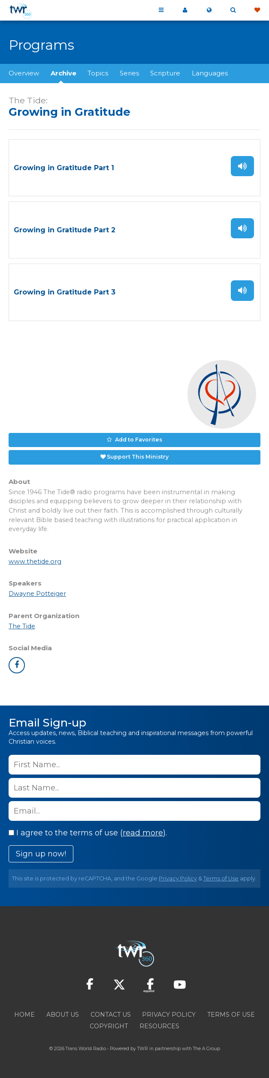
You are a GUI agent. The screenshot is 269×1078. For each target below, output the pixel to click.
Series (129, 73)
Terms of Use (221, 878)
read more (143, 833)
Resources (159, 1026)
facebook (17, 665)
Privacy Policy (178, 878)
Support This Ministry (138, 456)
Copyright (109, 1026)
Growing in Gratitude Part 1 (64, 168)
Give (257, 10)
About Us (62, 1014)
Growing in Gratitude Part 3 (64, 292)
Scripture (165, 73)
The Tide (22, 626)
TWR (142, 1048)
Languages (210, 73)
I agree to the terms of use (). (88, 833)
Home (24, 1014)
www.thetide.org (35, 561)
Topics (98, 73)
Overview (24, 73)
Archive (63, 73)
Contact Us (111, 1014)
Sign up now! (41, 854)
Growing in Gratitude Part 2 (64, 230)
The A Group (206, 1048)
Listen (242, 166)
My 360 (185, 10)
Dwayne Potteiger (37, 594)
